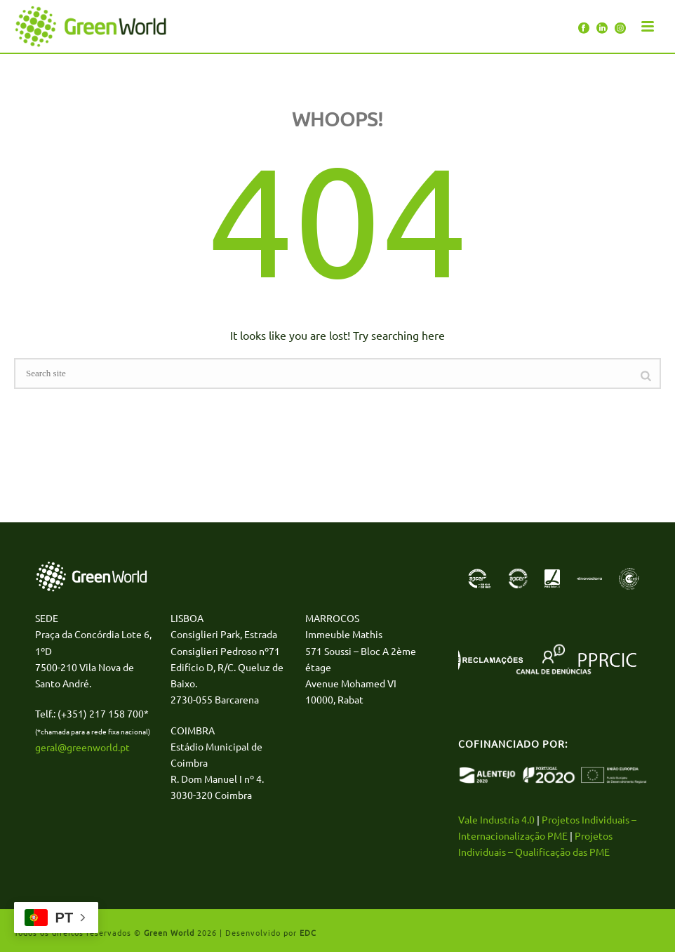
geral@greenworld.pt (82, 747)
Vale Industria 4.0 (496, 819)
